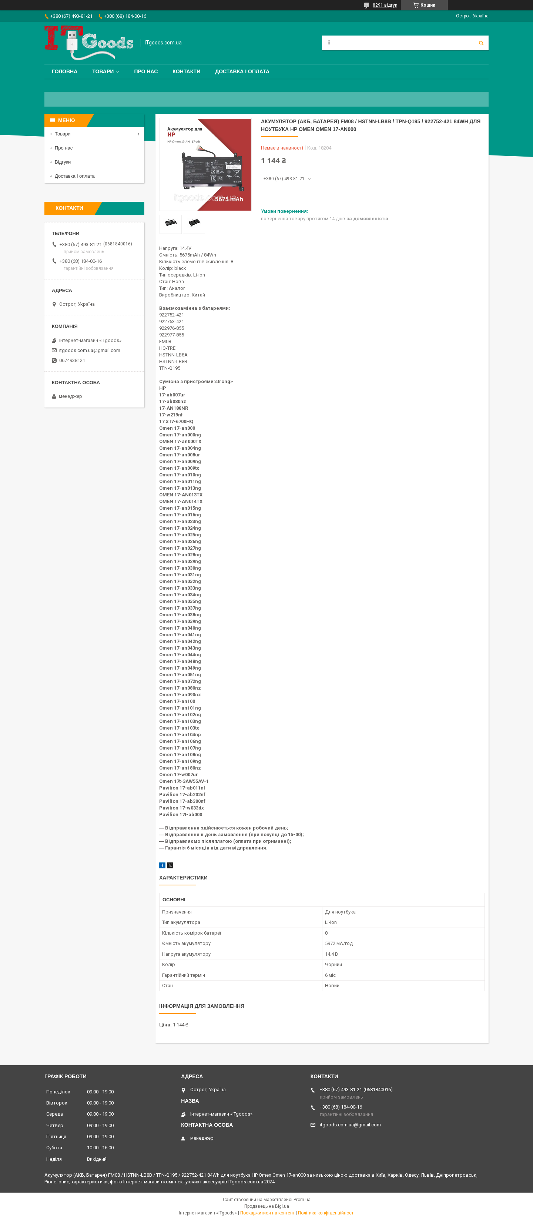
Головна (64, 71)
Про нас (146, 71)
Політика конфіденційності (326, 1213)
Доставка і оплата (242, 71)
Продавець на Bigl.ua (266, 1206)
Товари (103, 71)
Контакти (186, 71)
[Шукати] (481, 43)
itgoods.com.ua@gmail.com (89, 350)
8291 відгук (385, 5)
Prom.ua (302, 1199)
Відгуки (63, 162)
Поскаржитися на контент (267, 1213)
